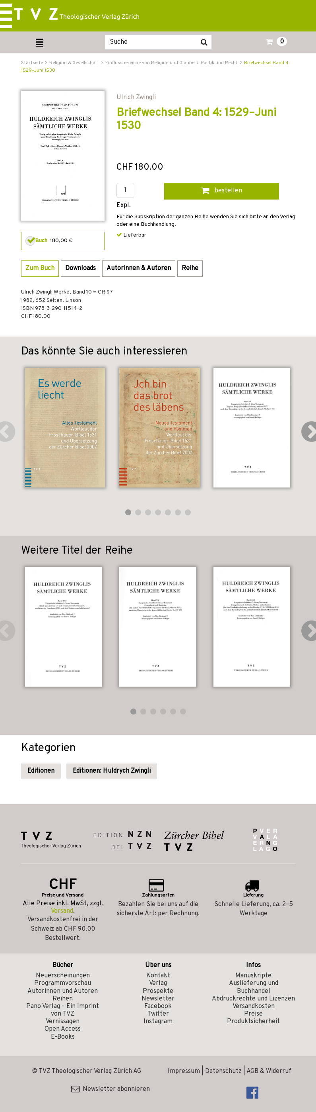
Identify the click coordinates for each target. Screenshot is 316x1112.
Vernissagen (62, 1022)
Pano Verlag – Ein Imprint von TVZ (62, 1010)
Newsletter (158, 999)
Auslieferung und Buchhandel (253, 987)
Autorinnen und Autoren (62, 991)
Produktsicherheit (253, 1022)
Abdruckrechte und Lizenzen (253, 999)
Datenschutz (223, 1071)
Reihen (62, 999)
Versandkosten (254, 1006)
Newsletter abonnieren (110, 1089)
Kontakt (158, 976)
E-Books (63, 1037)
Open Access (63, 1029)
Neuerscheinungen (63, 976)
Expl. (123, 205)
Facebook (158, 1006)
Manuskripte (253, 976)
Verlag (158, 983)
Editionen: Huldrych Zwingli (112, 771)
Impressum (184, 1071)
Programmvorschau (62, 983)
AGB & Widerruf (268, 1071)
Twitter (158, 1014)
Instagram (158, 1022)
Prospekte (158, 991)
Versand (62, 911)
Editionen (40, 771)
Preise (253, 1014)
